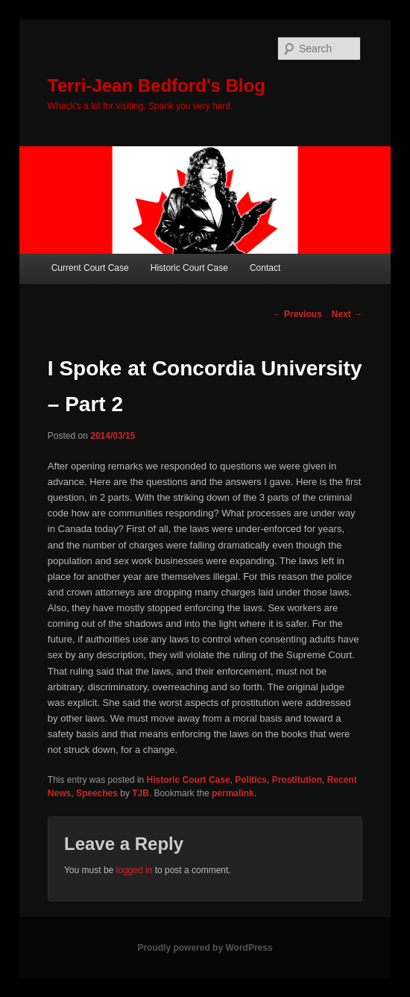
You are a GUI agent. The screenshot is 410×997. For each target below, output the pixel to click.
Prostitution (297, 780)
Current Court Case (90, 268)
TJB (140, 793)
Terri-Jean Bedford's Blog (156, 85)
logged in (134, 870)
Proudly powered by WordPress (204, 948)
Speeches (97, 793)
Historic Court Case (189, 268)
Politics (251, 780)
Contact (265, 268)
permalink (233, 793)
